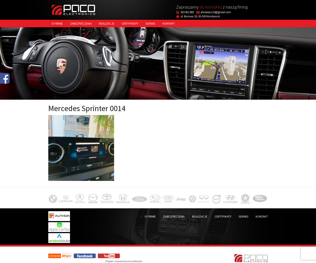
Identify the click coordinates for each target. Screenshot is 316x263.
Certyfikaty (130, 23)
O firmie (57, 23)
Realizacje (106, 23)
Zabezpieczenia (81, 23)
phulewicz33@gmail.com (216, 12)
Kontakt (169, 23)
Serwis (150, 23)
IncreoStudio (135, 261)
